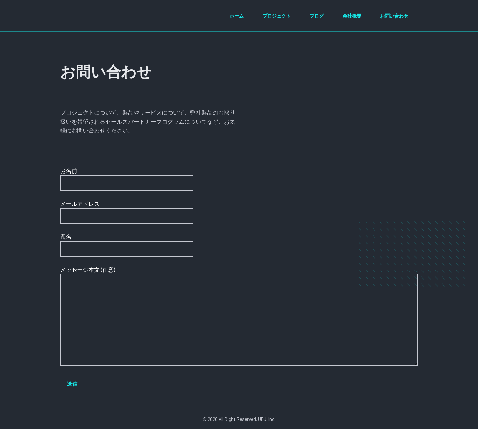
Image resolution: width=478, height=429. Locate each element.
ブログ (317, 16)
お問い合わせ (394, 16)
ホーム (237, 16)
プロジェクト (277, 16)
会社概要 (352, 16)
